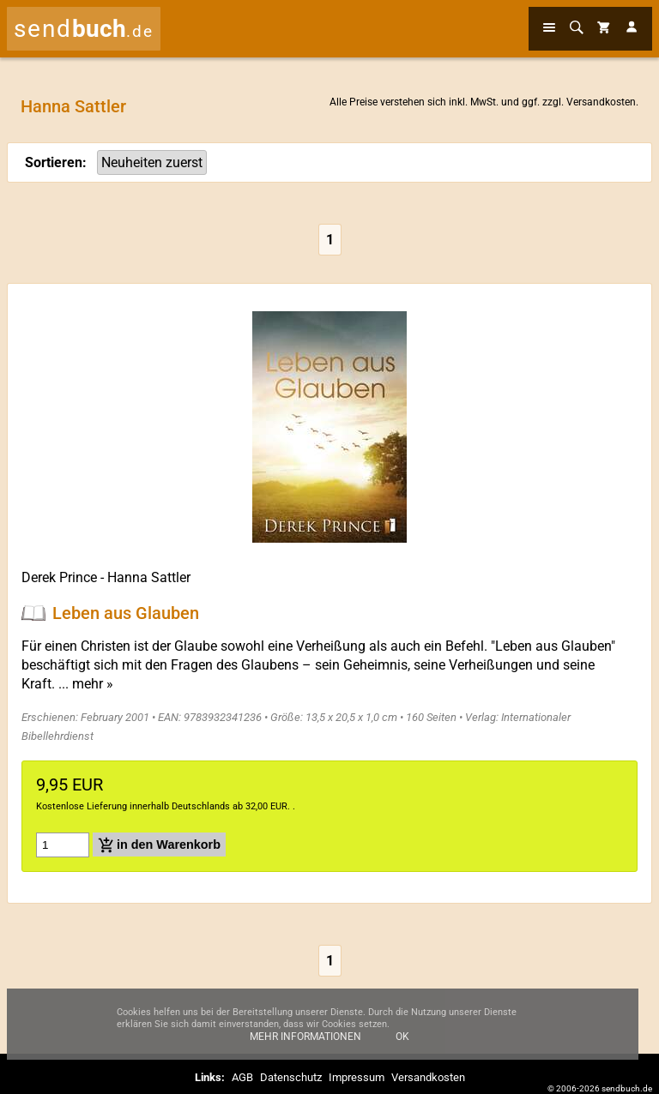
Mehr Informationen (305, 1043)
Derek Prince (59, 577)
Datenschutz (291, 1077)
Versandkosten (601, 102)
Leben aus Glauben (125, 613)
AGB (242, 1077)
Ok (402, 1043)
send (84, 29)
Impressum (356, 1077)
